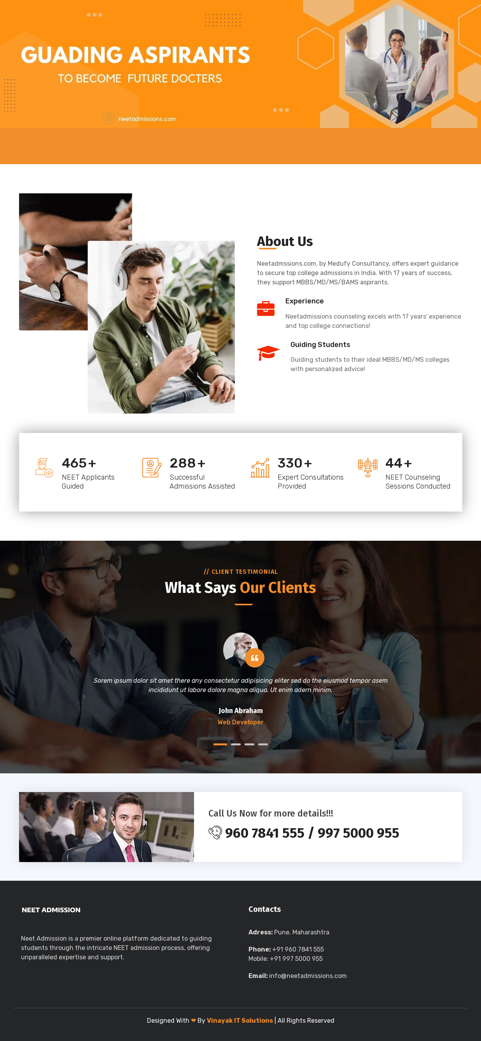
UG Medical (114, 145)
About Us (66, 145)
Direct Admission (243, 145)
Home (32, 145)
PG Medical (168, 145)
